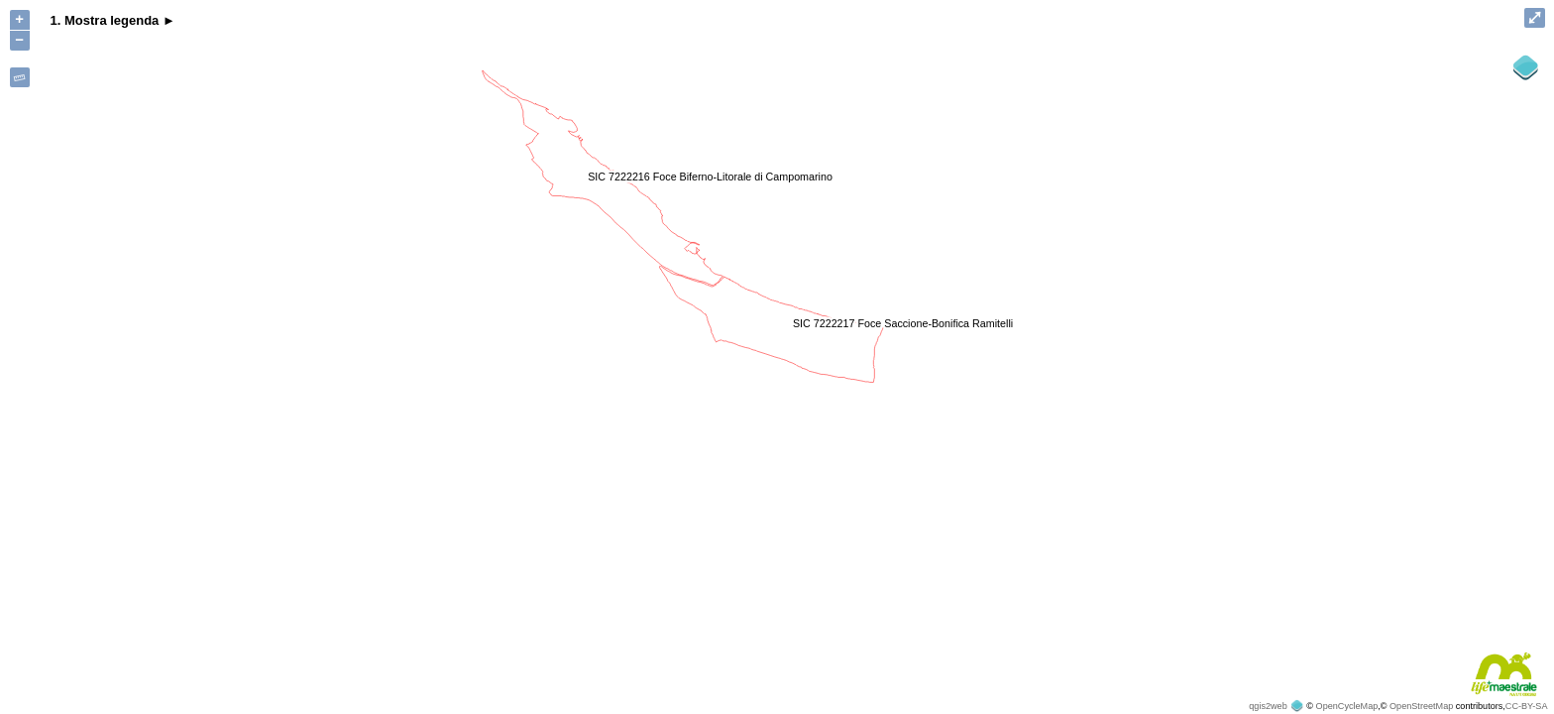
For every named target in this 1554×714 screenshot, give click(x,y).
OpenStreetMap (1421, 706)
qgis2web (1267, 706)
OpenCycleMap (1347, 706)
